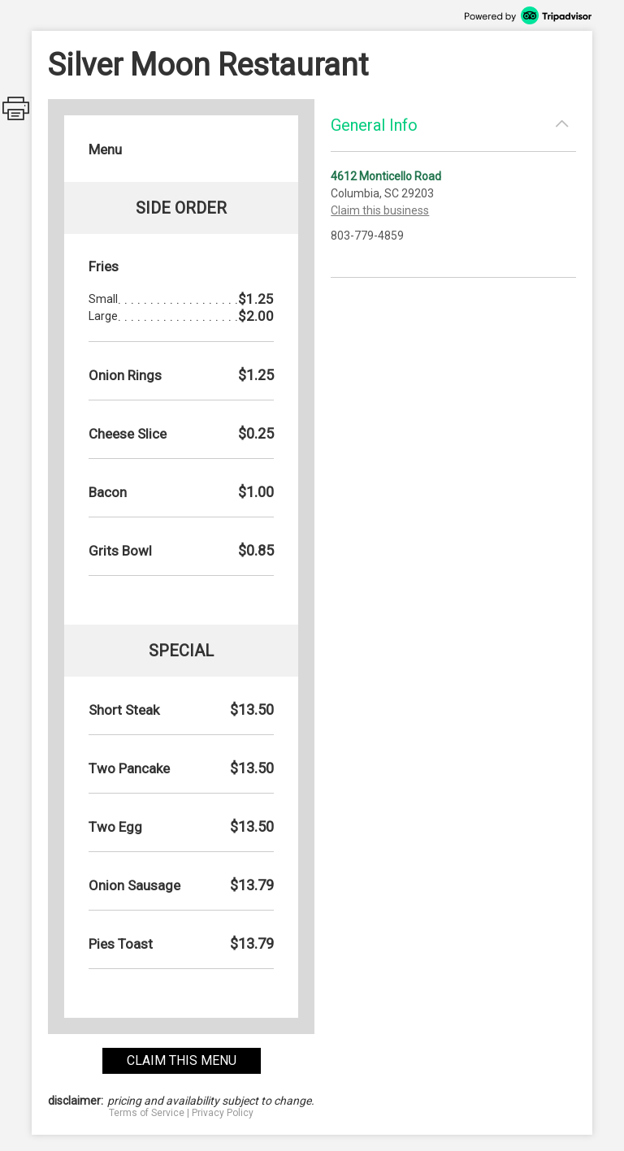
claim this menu (181, 1060)
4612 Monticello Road (386, 176)
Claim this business (380, 210)
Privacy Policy (223, 1113)
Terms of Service (146, 1113)
